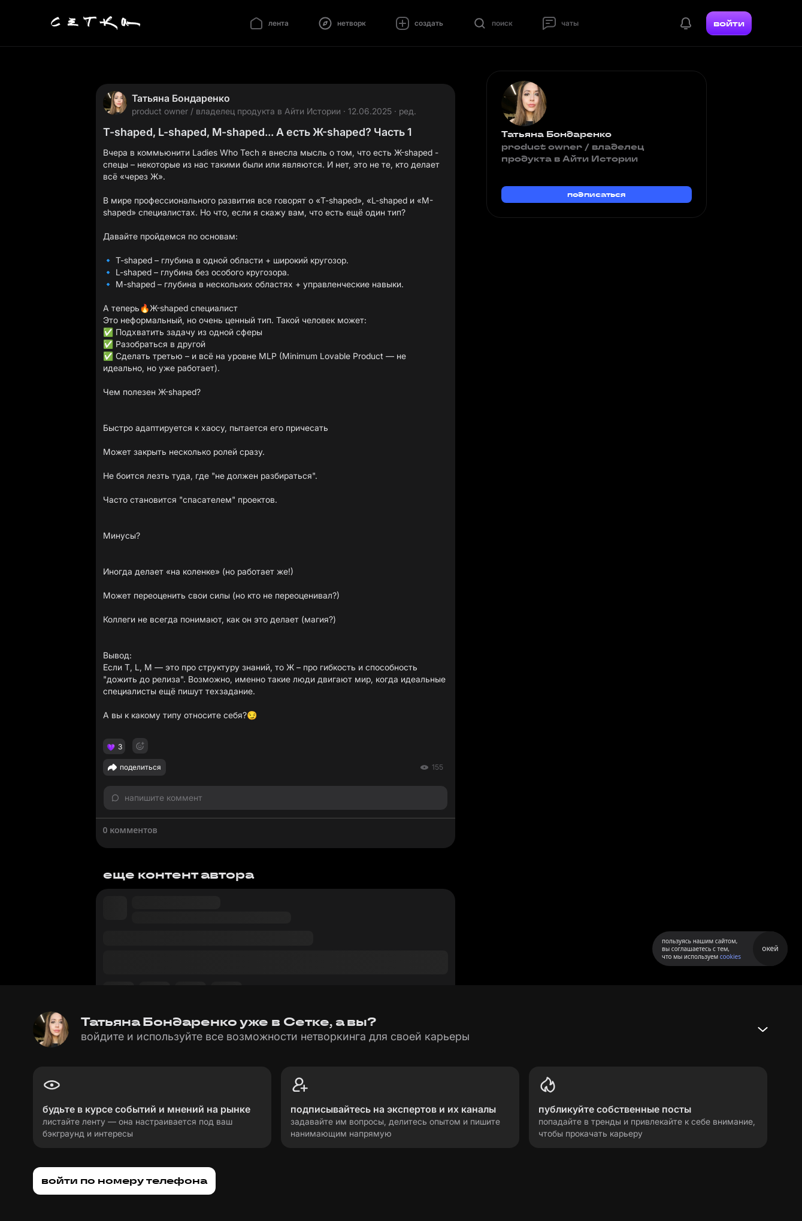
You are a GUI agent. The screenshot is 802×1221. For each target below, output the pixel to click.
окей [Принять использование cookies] (770, 948)
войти (729, 23)
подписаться (596, 194)
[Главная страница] (96, 23)
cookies (730, 956)
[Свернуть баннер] (762, 1029)
